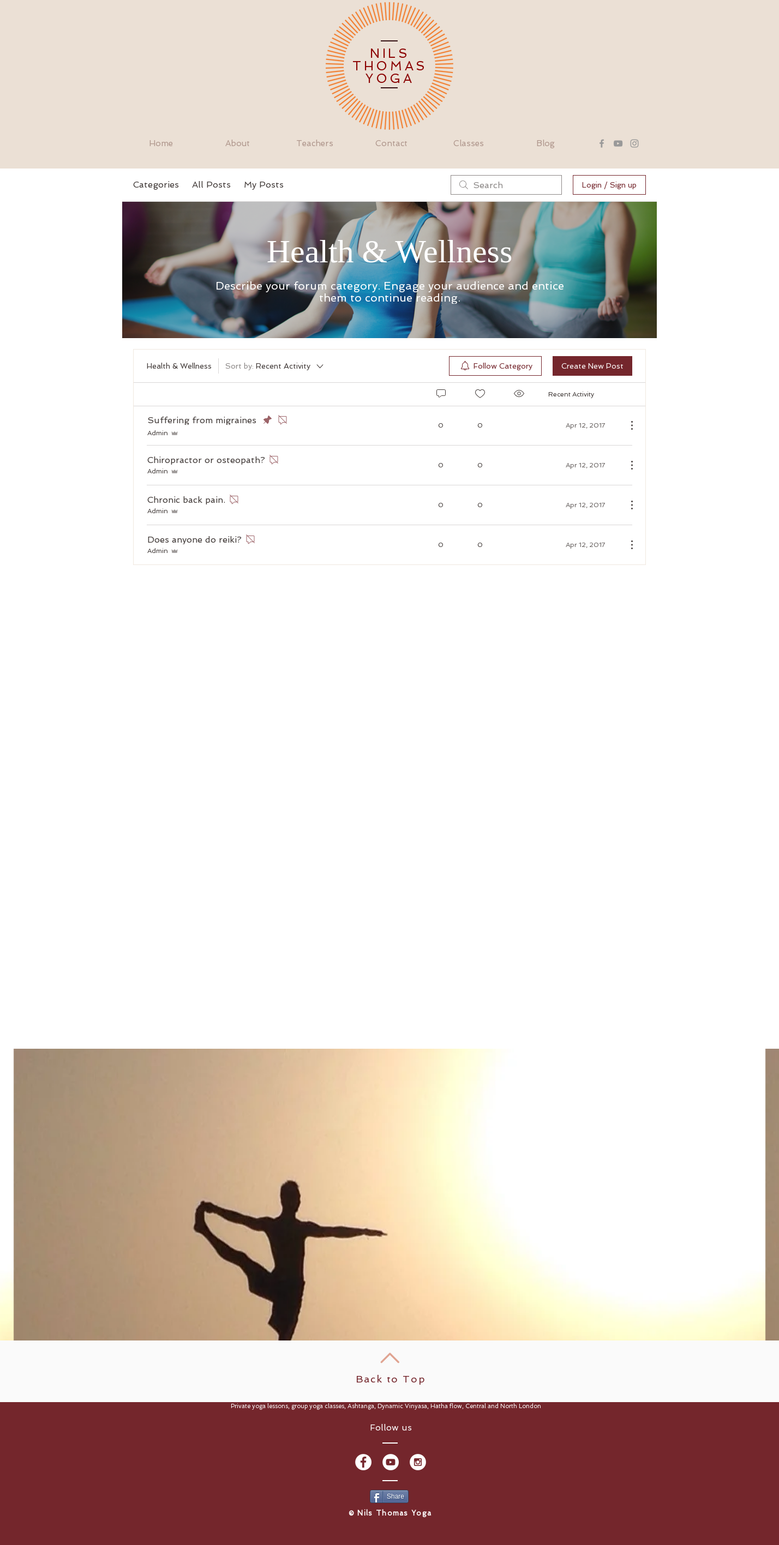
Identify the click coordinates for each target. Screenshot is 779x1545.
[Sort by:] (275, 365)
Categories (156, 184)
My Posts (264, 184)
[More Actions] (626, 425)
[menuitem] (495, 366)
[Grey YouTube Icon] (618, 143)
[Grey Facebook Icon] (601, 143)
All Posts (211, 184)
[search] (506, 185)
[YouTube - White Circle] (390, 1462)
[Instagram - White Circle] (418, 1462)
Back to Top (391, 1379)
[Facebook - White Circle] (363, 1462)
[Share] (389, 1496)
